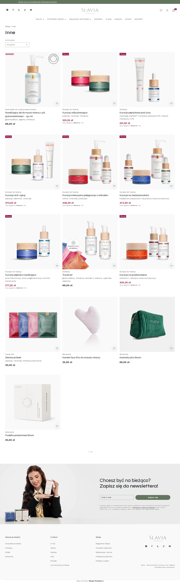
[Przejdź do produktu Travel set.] (90, 241)
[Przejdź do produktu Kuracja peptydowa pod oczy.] (147, 79)
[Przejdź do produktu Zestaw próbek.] (32, 324)
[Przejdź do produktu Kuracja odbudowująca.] (90, 79)
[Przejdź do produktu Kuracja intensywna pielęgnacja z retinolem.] (90, 162)
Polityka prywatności (104, 556)
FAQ (52, 556)
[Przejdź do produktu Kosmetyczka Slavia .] (147, 324)
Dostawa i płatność (104, 548)
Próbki (7, 552)
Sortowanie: (10, 40)
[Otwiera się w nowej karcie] (7, 10)
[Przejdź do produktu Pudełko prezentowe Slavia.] (32, 402)
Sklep (7, 26)
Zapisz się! (153, 497)
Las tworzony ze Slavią (60, 565)
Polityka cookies (102, 561)
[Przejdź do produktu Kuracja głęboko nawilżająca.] (32, 241)
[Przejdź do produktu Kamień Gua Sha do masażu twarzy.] (90, 324)
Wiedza (53, 552)
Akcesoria (9, 556)
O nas (53, 544)
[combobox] (17, 44)
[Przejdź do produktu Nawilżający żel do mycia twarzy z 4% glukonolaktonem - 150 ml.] (32, 79)
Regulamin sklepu (103, 544)
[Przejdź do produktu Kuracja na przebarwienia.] (147, 241)
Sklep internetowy (89, 581)
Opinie (53, 548)
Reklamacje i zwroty (104, 552)
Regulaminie (137, 507)
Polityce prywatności (148, 507)
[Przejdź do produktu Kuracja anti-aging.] (32, 162)
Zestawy (8, 548)
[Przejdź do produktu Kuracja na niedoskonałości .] (147, 162)
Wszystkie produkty (13, 544)
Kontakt (54, 561)
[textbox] (17, 44)
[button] (173, 11)
